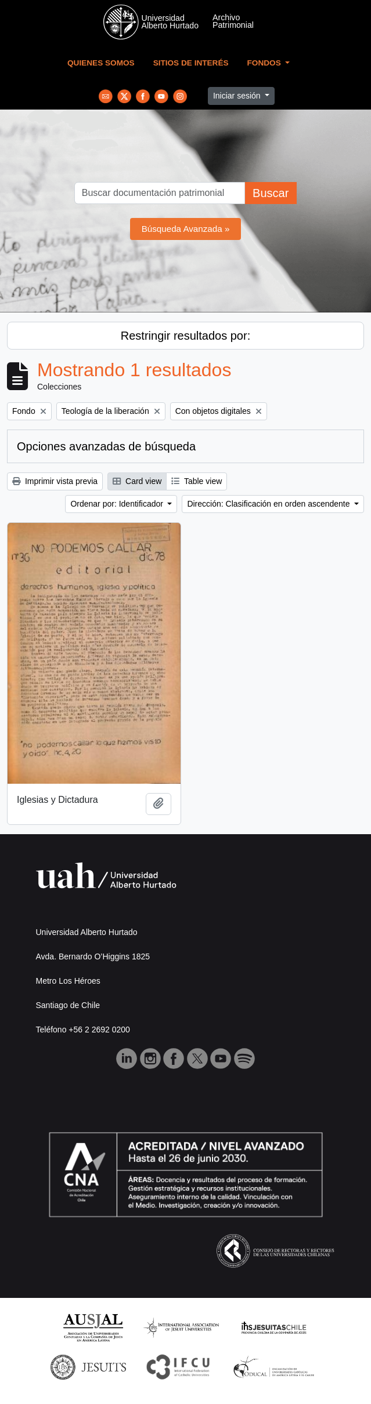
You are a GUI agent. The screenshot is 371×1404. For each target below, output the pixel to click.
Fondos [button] (265, 63)
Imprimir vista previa (55, 481)
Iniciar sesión (238, 95)
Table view (196, 481)
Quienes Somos (101, 63)
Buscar (271, 193)
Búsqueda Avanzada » (186, 229)
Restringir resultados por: (185, 335)
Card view (137, 481)
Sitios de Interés (191, 63)
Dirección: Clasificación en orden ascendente (269, 503)
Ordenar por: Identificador (117, 503)
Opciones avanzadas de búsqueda (106, 446)
